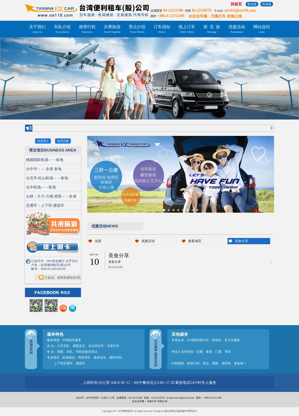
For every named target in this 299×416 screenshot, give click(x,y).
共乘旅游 (112, 29)
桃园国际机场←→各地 (44, 160)
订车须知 (162, 29)
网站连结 (261, 29)
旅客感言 (194, 241)
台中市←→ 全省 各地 (43, 169)
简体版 (266, 4)
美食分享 (241, 241)
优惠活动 (236, 29)
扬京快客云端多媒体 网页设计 (180, 411)
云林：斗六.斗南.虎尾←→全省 (51, 196)
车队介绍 (62, 29)
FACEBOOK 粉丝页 (54, 292)
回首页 (236, 4)
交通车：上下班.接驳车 (45, 205)
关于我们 (37, 29)
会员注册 (63, 141)
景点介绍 (137, 29)
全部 (98, 241)
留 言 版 (211, 29)
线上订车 (186, 29)
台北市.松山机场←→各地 (47, 178)
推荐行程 (87, 29)
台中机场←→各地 (41, 187)
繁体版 (252, 4)
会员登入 (43, 141)
